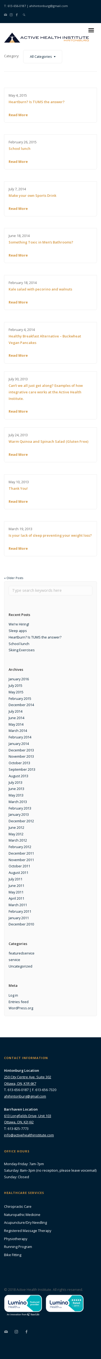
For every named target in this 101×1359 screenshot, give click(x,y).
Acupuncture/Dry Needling (25, 1222)
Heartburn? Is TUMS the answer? (37, 101)
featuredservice (21, 953)
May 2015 (16, 692)
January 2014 (19, 743)
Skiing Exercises (22, 649)
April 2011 (16, 898)
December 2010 (21, 924)
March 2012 (18, 840)
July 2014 (15, 711)
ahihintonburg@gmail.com (48, 6)
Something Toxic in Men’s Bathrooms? (41, 242)
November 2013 (21, 756)
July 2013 (15, 782)
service (14, 959)
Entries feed (19, 1001)
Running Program (18, 1246)
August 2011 (18, 872)
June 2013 (16, 788)
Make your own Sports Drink (32, 195)
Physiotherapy (15, 1238)
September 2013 (22, 769)
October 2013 (19, 762)
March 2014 (18, 730)
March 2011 (18, 904)
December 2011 (21, 853)
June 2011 (16, 885)
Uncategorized (20, 966)
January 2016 (19, 679)
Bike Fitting (12, 1254)
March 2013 (18, 801)
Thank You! (18, 488)
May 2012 (16, 834)
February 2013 (20, 808)
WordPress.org (21, 1008)
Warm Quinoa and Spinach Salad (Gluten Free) (48, 441)
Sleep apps (18, 630)
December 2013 (21, 750)
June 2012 (16, 827)
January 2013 (19, 814)
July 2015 (15, 685)
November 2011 (21, 859)
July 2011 (15, 879)
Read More (18, 114)
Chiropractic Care (18, 1206)
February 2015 (20, 698)
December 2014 (21, 704)
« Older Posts (13, 578)
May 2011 (16, 892)
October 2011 (19, 866)
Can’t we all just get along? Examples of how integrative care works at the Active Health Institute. (46, 392)
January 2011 (19, 917)
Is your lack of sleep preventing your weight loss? (50, 535)
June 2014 (16, 717)
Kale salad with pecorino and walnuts (40, 289)
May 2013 (16, 795)
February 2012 (20, 846)
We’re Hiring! (19, 624)
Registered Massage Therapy (27, 1230)
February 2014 (20, 737)
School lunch (19, 148)
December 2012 (21, 820)
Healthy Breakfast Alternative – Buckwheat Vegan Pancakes (45, 339)
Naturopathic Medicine (22, 1214)
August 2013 (18, 775)
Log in (13, 995)
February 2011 (20, 911)
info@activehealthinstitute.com (29, 1135)
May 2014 (16, 724)
